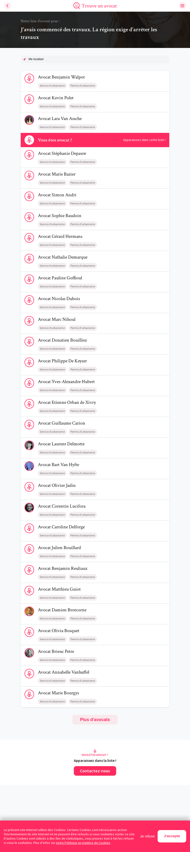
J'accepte (172, 836)
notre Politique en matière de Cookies (83, 843)
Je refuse (147, 836)
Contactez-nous (95, 771)
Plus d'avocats (95, 719)
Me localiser (36, 59)
